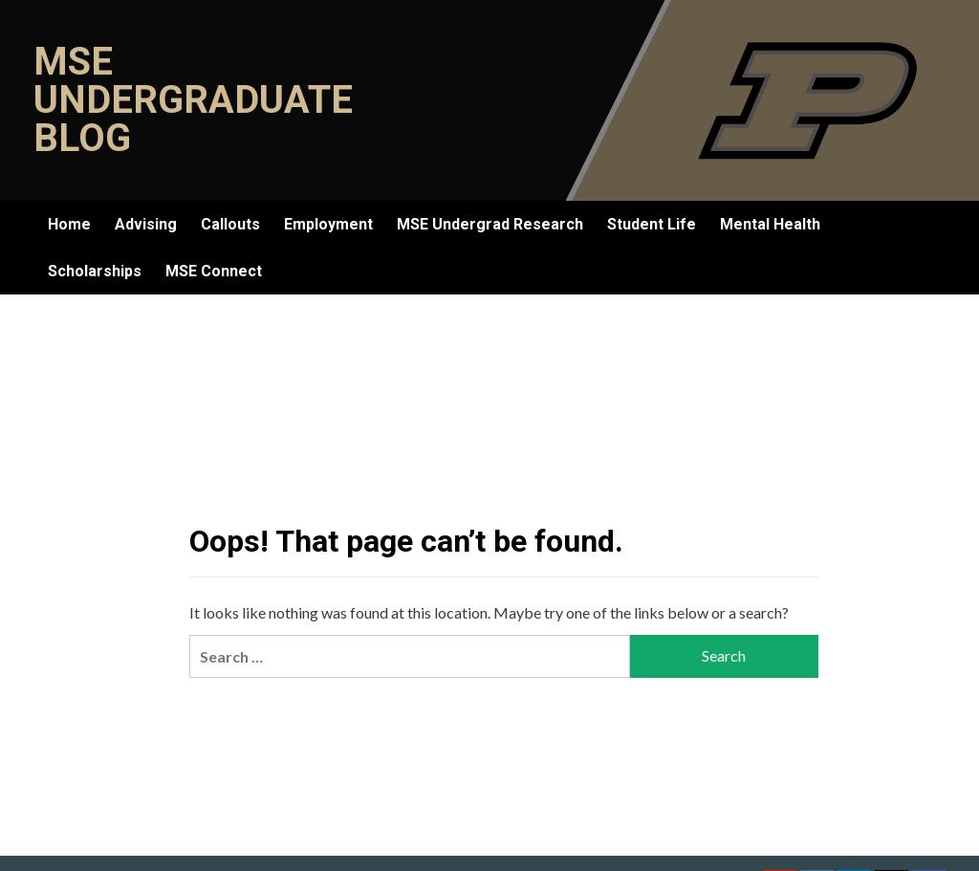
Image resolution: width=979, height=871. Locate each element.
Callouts (230, 224)
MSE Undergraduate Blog (193, 100)
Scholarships (94, 271)
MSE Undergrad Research (490, 224)
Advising (146, 224)
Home (69, 224)
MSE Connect (213, 271)
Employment (328, 224)
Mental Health (770, 224)
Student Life (651, 224)
